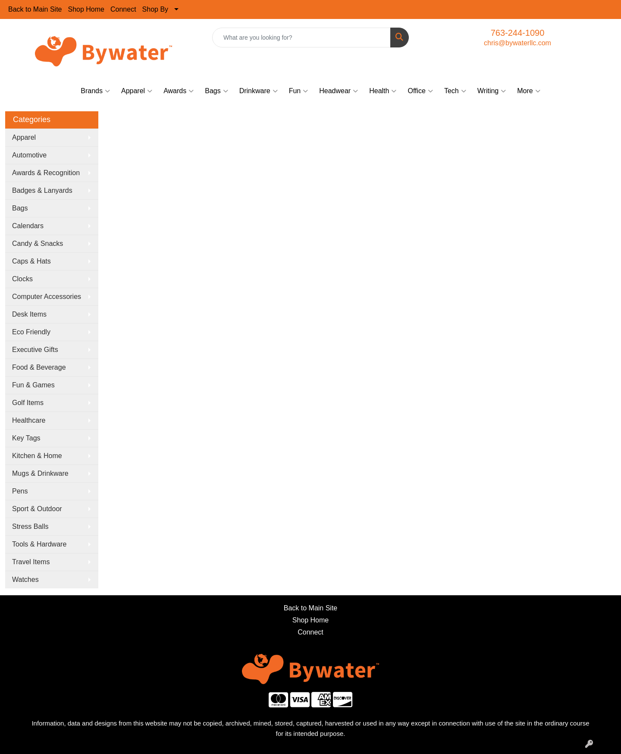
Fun (298, 91)
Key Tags (26, 438)
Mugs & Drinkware (40, 473)
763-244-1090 (518, 33)
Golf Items (28, 402)
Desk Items (29, 314)
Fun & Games (33, 385)
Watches (25, 579)
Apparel (136, 91)
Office (420, 91)
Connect (123, 9)
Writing (491, 91)
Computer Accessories (46, 296)
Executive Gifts (35, 349)
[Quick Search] (301, 37)
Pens (20, 491)
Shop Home (86, 9)
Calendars (28, 225)
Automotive (29, 155)
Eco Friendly (31, 332)
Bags (216, 91)
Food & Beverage (39, 367)
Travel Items (31, 562)
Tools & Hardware (39, 544)
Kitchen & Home (37, 455)
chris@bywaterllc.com (517, 43)
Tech (455, 91)
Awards (178, 91)
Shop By (155, 9)
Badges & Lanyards (42, 190)
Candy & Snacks (37, 243)
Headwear (338, 91)
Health (382, 91)
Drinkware (258, 91)
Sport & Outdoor (37, 508)
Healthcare (28, 420)
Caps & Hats (31, 261)
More (528, 91)
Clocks (22, 279)
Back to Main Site (35, 9)
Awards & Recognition (46, 172)
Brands (95, 91)
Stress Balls (30, 526)
